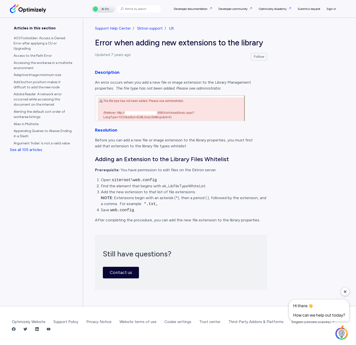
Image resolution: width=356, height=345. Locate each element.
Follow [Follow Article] (259, 57)
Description (107, 72)
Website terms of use (137, 322)
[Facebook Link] (14, 329)
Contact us (121, 272)
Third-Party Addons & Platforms (256, 322)
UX (171, 28)
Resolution (106, 130)
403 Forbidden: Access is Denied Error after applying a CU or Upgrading (39, 43)
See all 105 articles (26, 149)
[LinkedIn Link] (37, 329)
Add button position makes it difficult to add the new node (37, 84)
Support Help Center (113, 28)
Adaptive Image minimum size (37, 75)
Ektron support (150, 28)
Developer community (233, 9)
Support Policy (65, 322)
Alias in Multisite (26, 124)
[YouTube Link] (48, 329)
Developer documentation (191, 9)
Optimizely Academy (273, 9)
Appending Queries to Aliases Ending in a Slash (43, 133)
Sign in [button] (331, 9)
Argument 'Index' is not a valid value (42, 143)
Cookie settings (177, 322)
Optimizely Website (28, 322)
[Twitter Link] (25, 329)
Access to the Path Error (33, 56)
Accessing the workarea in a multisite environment (43, 65)
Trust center (210, 322)
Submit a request (309, 9)
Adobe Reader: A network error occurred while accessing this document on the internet (38, 99)
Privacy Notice (98, 322)
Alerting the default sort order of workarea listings (39, 114)
